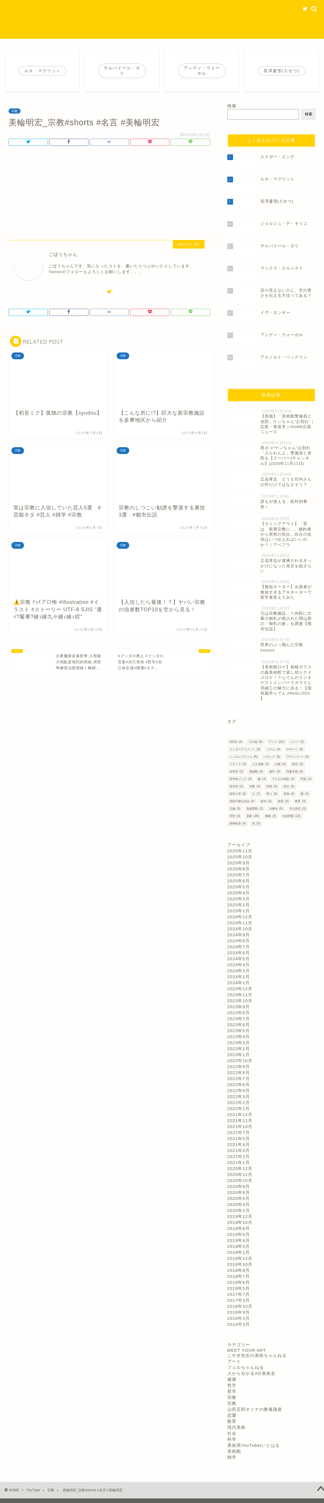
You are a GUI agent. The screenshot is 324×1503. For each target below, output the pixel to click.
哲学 (231, 1385)
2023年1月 (238, 1054)
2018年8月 (238, 1270)
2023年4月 (238, 1036)
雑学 (231, 1457)
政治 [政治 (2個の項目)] (266, 801)
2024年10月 (240, 928)
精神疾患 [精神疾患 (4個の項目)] (238, 823)
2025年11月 (240, 850)
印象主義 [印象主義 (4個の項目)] (294, 771)
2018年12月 (240, 1258)
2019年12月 (240, 1216)
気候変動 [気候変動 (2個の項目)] (254, 808)
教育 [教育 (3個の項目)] (300, 801)
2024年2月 (238, 976)
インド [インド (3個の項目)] (297, 741)
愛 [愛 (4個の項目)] (305, 793)
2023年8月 (238, 1012)
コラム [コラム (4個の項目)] (273, 749)
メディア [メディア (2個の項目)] (238, 764)
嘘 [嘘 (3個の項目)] (262, 778)
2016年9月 (238, 1312)
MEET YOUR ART (246, 1350)
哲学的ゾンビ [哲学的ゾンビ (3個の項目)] (241, 778)
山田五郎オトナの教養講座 (254, 1409)
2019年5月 (238, 1234)
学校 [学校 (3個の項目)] (306, 778)
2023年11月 (240, 994)
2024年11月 (240, 922)
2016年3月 (238, 1318)
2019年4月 (238, 1240)
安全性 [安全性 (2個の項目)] (236, 786)
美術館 (234, 1451)
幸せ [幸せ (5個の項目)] (289, 786)
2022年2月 (238, 1102)
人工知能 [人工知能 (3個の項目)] (260, 764)
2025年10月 (240, 856)
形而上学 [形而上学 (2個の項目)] (238, 793)
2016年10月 (240, 1306)
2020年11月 (240, 1174)
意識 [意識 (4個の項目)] (289, 793)
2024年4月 (238, 964)
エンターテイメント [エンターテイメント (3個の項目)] (245, 749)
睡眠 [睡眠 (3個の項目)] (270, 816)
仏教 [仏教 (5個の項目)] (280, 764)
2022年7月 (238, 1078)
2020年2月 (238, 1210)
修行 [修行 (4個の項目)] (274, 771)
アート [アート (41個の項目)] (276, 741)
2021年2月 (238, 1156)
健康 (231, 1379)
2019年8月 (238, 1228)
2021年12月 (240, 1114)
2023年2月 (238, 1048)
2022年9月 (238, 1066)
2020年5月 (238, 1198)
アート (234, 1361)
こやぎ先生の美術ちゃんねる (257, 1355)
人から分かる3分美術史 (251, 1373)
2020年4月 (238, 1204)
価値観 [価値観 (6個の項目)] (256, 771)
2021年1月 (238, 1162)
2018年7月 (238, 1276)
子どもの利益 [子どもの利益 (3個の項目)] (283, 778)
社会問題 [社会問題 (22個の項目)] (291, 816)
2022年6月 (238, 1084)
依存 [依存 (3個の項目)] (297, 764)
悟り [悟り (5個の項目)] (271, 793)
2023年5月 (238, 1030)
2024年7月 (238, 946)
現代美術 (236, 1427)
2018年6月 (238, 1282)
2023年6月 (238, 1024)
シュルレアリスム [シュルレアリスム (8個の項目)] (244, 756)
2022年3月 (238, 1096)
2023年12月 (240, 988)
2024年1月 (238, 982)
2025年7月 (238, 874)
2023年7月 (238, 1018)
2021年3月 (238, 1150)
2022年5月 (238, 1090)
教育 (231, 1421)
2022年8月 (238, 1072)
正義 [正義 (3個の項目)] (235, 808)
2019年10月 (240, 1222)
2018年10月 (240, 1264)
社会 (231, 1433)
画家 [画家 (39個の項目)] (252, 816)
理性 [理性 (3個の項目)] (235, 816)
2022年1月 (238, 1108)
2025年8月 (238, 868)
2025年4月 (238, 892)
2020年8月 (238, 1186)
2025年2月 (238, 904)
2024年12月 (240, 916)
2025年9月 (238, 862)
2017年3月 (238, 1300)
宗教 (14, 111)
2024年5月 (238, 958)
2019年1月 (238, 1252)
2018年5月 (238, 1288)
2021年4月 (238, 1144)
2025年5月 (238, 886)
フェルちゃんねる (245, 1367)
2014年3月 (238, 1324)
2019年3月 (238, 1246)
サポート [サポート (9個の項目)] (294, 749)
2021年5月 (238, 1138)
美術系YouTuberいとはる (253, 1445)
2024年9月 (238, 934)
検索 (231, 105)
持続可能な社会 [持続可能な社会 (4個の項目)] (242, 801)
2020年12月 (240, 1168)
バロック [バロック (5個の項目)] (272, 756)
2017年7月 (238, 1294)
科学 (231, 1439)
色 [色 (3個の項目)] (256, 823)
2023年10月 (240, 1000)
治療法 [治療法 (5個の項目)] (276, 808)
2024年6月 (238, 952)
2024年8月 (238, 940)
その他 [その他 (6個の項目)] (255, 741)
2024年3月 (238, 970)
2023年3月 (238, 1042)
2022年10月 (240, 1060)
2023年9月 (238, 1006)
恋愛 (231, 1415)
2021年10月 (240, 1126)
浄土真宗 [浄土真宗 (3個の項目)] (297, 808)
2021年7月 (238, 1132)
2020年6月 (238, 1192)
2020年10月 (240, 1180)
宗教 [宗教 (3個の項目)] (254, 786)
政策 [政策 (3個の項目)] (283, 801)
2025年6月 (238, 880)
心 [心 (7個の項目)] (256, 793)
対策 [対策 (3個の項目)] (271, 786)
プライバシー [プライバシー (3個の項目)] (297, 756)
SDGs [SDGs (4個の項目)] (236, 741)
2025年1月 (238, 910)
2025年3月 (238, 898)
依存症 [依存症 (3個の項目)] (236, 771)
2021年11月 (240, 1120)
